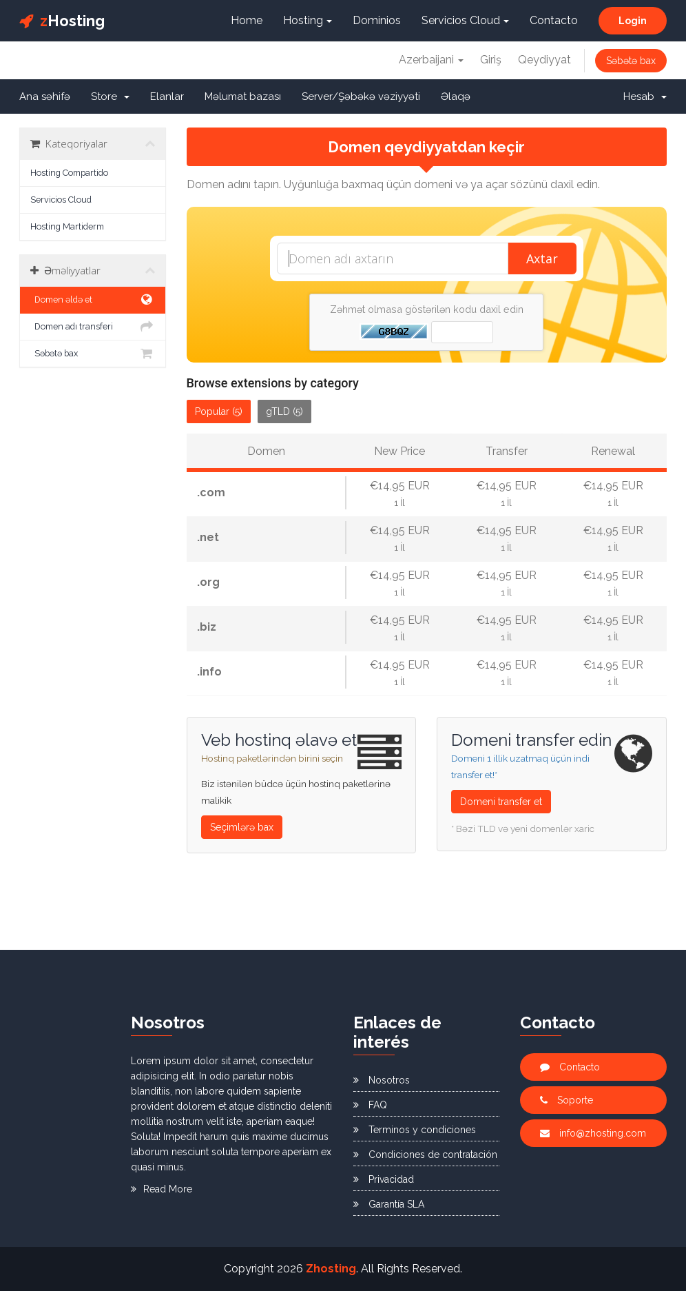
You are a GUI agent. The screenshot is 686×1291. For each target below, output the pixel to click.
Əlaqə (455, 96)
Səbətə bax (631, 60)
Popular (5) (218, 411)
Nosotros (381, 1080)
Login (633, 20)
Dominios (377, 20)
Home (246, 20)
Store (110, 96)
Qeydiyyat (544, 59)
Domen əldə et (92, 300)
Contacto (554, 20)
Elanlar (167, 96)
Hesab (645, 96)
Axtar (542, 258)
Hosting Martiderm (67, 226)
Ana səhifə (44, 96)
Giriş (490, 59)
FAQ (370, 1104)
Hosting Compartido (69, 172)
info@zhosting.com (593, 1133)
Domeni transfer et (501, 801)
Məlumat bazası (243, 96)
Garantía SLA (388, 1204)
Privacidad (383, 1179)
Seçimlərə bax (241, 827)
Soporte (566, 1100)
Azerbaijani (431, 59)
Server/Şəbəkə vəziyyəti (361, 96)
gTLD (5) (284, 411)
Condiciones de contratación (425, 1154)
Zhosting (331, 1268)
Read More (161, 1189)
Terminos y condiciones (414, 1129)
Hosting (62, 21)
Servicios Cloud (465, 20)
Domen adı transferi (92, 326)
